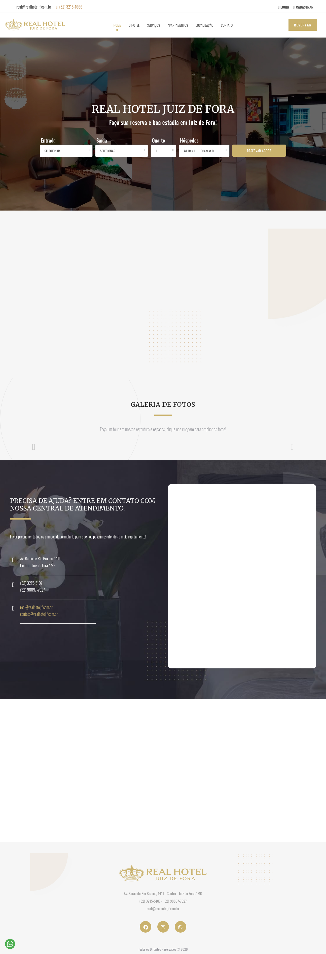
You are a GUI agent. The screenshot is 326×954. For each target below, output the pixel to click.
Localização (204, 25)
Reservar (303, 24)
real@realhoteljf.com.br (36, 607)
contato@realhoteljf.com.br (39, 614)
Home (117, 25)
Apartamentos (178, 25)
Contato (227, 25)
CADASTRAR (303, 7)
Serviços (153, 25)
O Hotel (134, 25)
